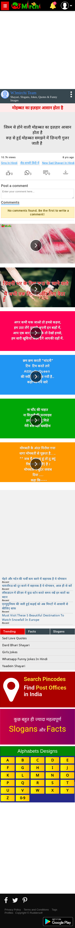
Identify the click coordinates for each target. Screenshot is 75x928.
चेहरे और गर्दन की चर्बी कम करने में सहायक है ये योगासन (34, 579)
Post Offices (51, 687)
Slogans (59, 631)
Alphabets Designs (37, 751)
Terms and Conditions (36, 909)
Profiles (9, 912)
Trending (9, 631)
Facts (32, 631)
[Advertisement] (37, 49)
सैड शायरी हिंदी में (29, 163)
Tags (54, 909)
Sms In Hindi (9, 163)
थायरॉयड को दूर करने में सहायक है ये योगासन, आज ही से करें (37, 586)
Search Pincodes (45, 679)
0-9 (22, 797)
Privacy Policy (13, 909)
